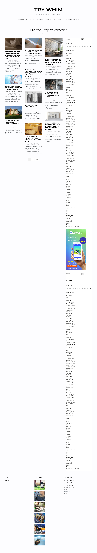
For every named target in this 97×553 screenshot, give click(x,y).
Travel (32, 20)
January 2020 (69, 171)
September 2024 (70, 86)
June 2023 (69, 110)
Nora (19, 61)
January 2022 (69, 137)
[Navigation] (94, 1)
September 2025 (70, 66)
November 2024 (70, 82)
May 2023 (68, 111)
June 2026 (69, 53)
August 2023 (69, 107)
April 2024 (69, 94)
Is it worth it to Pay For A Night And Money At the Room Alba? (33, 139)
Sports (68, 218)
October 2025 (69, 65)
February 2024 (70, 97)
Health (48, 20)
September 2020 (70, 160)
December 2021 (70, 139)
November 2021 (70, 140)
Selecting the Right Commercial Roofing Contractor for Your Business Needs (13, 88)
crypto (68, 187)
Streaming (69, 220)
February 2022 (70, 136)
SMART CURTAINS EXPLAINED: (31, 105)
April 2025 (68, 74)
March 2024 (69, 95)
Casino (68, 186)
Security (68, 213)
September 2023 (70, 105)
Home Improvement (72, 20)
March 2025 (69, 76)
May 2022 (68, 131)
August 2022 (69, 126)
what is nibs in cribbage (72, 226)
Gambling (68, 197)
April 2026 (68, 57)
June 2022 (69, 129)
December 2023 (70, 100)
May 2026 (68, 55)
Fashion (68, 192)
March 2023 (69, 115)
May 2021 (68, 150)
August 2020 (69, 161)
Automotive (58, 20)
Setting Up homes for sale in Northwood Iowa (12, 122)
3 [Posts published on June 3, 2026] (67, 482)
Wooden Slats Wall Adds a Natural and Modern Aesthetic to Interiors (53, 61)
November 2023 (70, 102)
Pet (67, 210)
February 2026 (70, 60)
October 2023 (69, 103)
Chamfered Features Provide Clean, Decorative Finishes (33, 51)
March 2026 (69, 58)
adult (67, 179)
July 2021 (68, 147)
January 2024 (69, 99)
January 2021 (69, 153)
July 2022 (68, 128)
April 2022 (68, 132)
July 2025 (68, 70)
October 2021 (69, 142)
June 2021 (68, 149)
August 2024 (69, 87)
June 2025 (69, 71)
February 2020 (70, 170)
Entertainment (70, 191)
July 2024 (68, 89)
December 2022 (70, 120)
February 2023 (70, 116)
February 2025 (70, 78)
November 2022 (70, 121)
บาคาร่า (7, 480)
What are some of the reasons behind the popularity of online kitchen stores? (53, 126)
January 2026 (69, 61)
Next (37, 159)
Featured (68, 194)
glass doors (69, 204)
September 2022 (70, 124)
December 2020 (70, 155)
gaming (68, 202)
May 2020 (68, 166)
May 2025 (68, 73)
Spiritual (68, 216)
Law (67, 208)
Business (40, 20)
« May (65, 493)
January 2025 (69, 79)
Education (69, 189)
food (67, 195)
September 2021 (70, 144)
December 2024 (70, 81)
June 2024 (69, 91)
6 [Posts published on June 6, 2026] (71, 482)
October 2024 (70, 84)
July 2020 (68, 163)
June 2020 (69, 165)
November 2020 (70, 157)
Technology (22, 20)
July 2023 (68, 108)
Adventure (69, 181)
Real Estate (69, 212)
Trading (68, 223)
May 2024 (68, 92)
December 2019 (70, 173)
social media (69, 215)
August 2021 (69, 145)
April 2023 (68, 113)
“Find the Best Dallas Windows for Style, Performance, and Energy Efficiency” (33, 73)
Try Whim (48, 9)
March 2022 (69, 134)
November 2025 (70, 63)
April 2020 (69, 168)
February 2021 (70, 152)
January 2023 (69, 118)
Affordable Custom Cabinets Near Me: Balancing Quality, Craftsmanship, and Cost (13, 55)
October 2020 (70, 158)
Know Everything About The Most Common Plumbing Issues (52, 94)
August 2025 (69, 68)
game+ (68, 200)
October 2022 (69, 123)
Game (67, 199)
